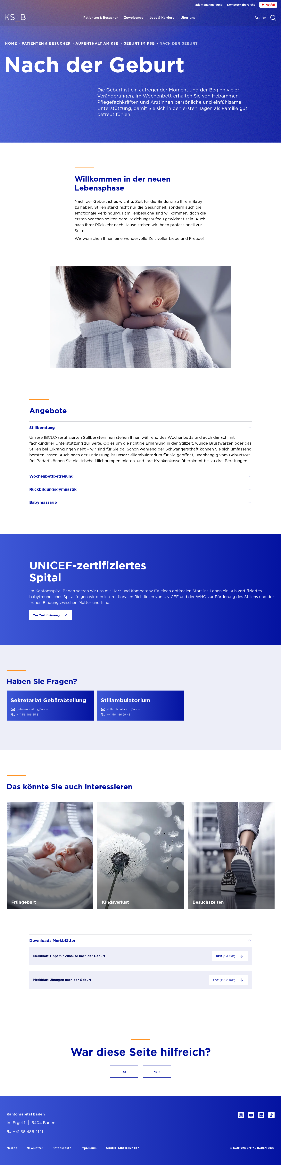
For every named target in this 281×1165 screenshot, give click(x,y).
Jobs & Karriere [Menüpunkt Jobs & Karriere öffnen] (162, 18)
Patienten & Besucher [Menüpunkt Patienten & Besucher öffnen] (100, 18)
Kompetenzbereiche (241, 4)
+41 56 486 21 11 (28, 1131)
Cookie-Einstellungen (123, 1147)
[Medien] (12, 1147)
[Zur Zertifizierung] (50, 615)
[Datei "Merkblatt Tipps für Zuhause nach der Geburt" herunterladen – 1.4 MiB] (230, 956)
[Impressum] (88, 1147)
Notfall (268, 5)
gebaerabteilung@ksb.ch (33, 709)
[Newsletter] (35, 1147)
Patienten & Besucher (46, 43)
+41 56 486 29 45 (118, 714)
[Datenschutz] (62, 1147)
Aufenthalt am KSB (97, 43)
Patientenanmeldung (208, 4)
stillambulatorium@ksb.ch (124, 709)
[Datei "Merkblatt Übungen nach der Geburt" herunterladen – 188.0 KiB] (228, 980)
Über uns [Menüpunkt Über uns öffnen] (188, 18)
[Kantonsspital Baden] (26, 1114)
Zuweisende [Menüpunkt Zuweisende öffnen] (133, 18)
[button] (124, 1072)
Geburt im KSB (139, 43)
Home (11, 43)
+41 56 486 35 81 (28, 714)
